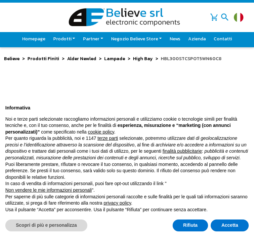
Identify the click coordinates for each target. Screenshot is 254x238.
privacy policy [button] (117, 203)
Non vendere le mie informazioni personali (48, 190)
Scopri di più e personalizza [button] (46, 225)
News (175, 38)
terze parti (108, 138)
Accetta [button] (229, 225)
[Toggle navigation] (225, 17)
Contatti (223, 38)
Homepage (33, 38)
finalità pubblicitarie (182, 151)
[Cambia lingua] (238, 17)
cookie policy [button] (101, 132)
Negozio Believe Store (134, 38)
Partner (91, 38)
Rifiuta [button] (190, 225)
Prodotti (62, 38)
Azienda (197, 38)
